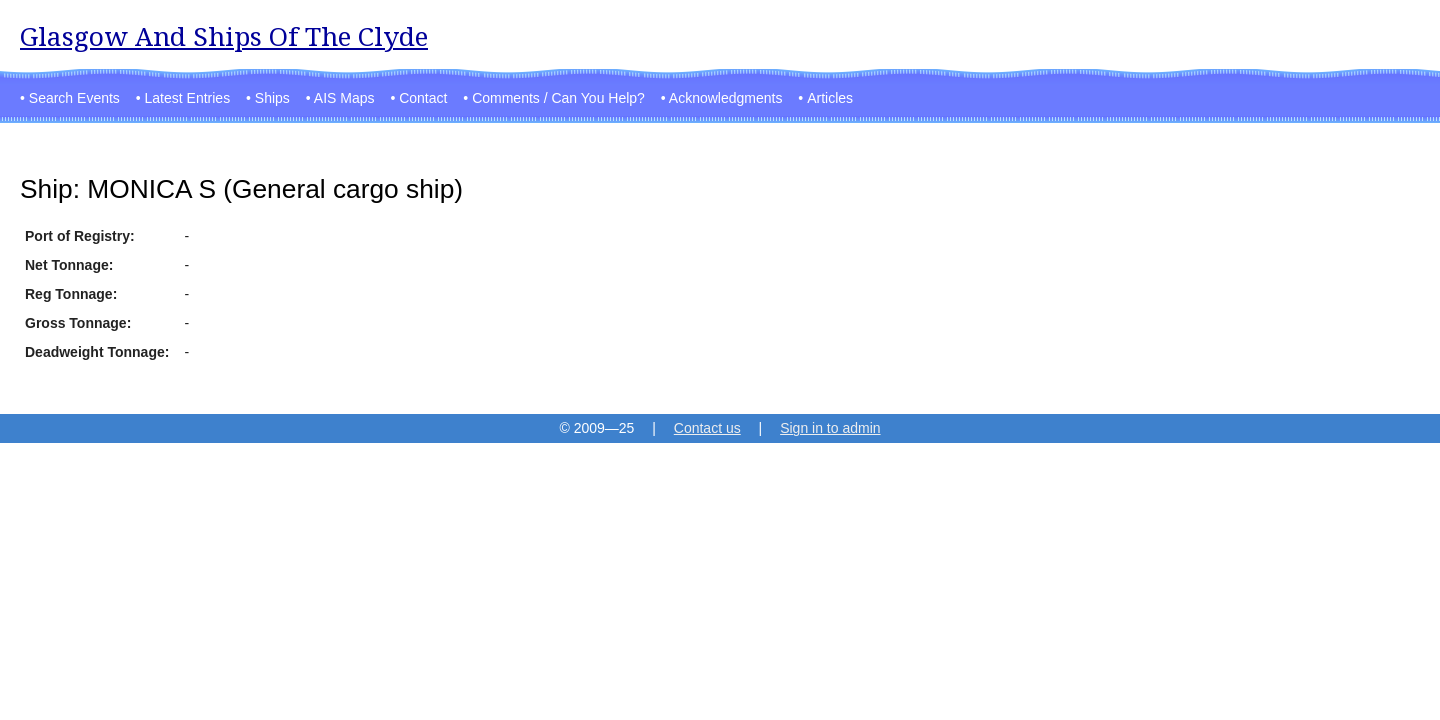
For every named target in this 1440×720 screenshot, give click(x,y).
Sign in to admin (830, 428)
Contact (423, 98)
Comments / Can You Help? (558, 98)
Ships (272, 98)
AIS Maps (344, 98)
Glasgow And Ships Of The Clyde (224, 36)
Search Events (74, 98)
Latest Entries (188, 98)
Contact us (707, 428)
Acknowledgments (726, 98)
